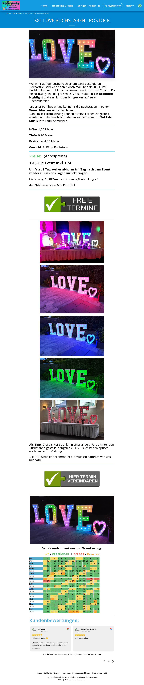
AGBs (60, 680)
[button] (140, 5)
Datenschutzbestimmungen (75, 680)
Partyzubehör (18, 13)
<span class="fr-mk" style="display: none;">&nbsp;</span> (72, 641)
